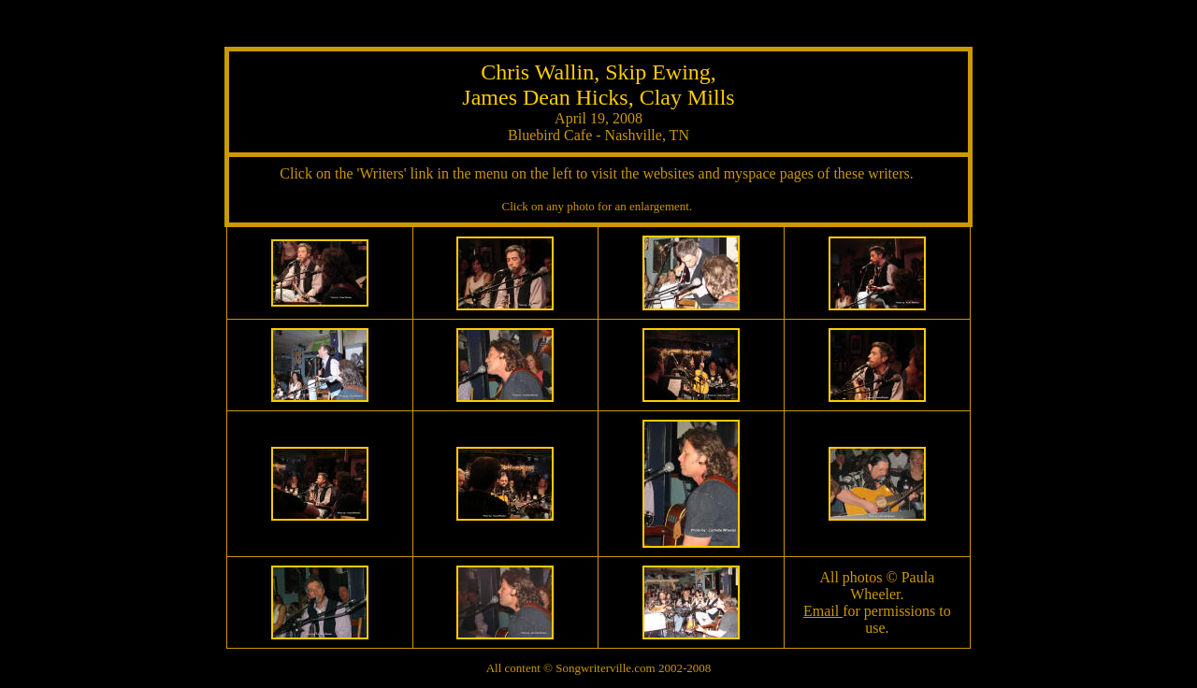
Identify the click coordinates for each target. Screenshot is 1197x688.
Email (823, 611)
